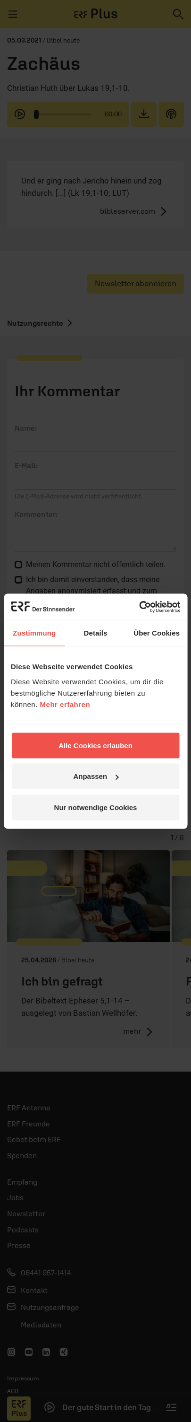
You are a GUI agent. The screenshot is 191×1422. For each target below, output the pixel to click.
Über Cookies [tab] (156, 633)
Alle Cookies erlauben (95, 745)
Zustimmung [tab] (34, 633)
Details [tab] (96, 633)
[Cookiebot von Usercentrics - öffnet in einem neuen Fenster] (139, 607)
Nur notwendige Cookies (95, 807)
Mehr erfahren (65, 704)
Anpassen (95, 776)
